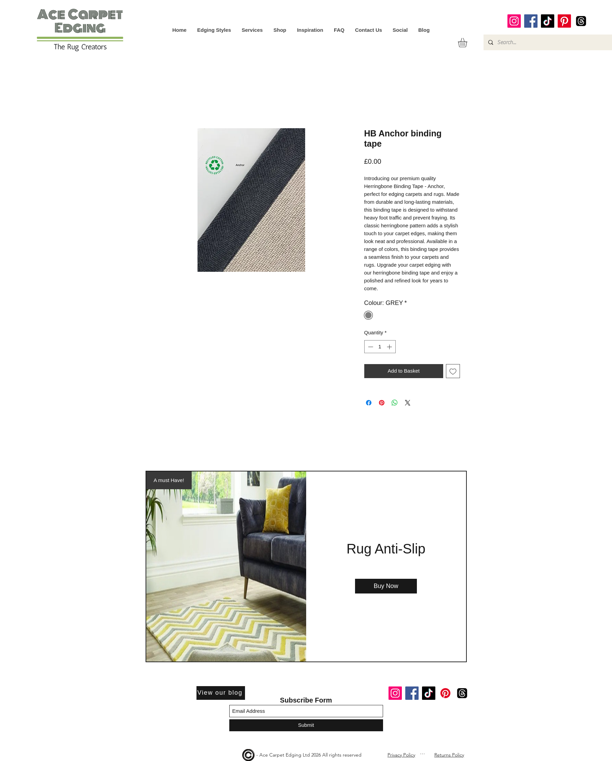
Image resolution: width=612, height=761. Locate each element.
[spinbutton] (379, 347)
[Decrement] (370, 347)
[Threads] (581, 21)
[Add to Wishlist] (453, 371)
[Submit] (306, 725)
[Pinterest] (564, 21)
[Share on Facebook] (369, 403)
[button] (468, 42)
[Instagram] (514, 21)
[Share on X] (408, 403)
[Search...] (547, 42)
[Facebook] (531, 21)
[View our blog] (220, 693)
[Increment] (390, 347)
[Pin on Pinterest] (382, 403)
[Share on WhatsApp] (395, 403)
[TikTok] (547, 21)
